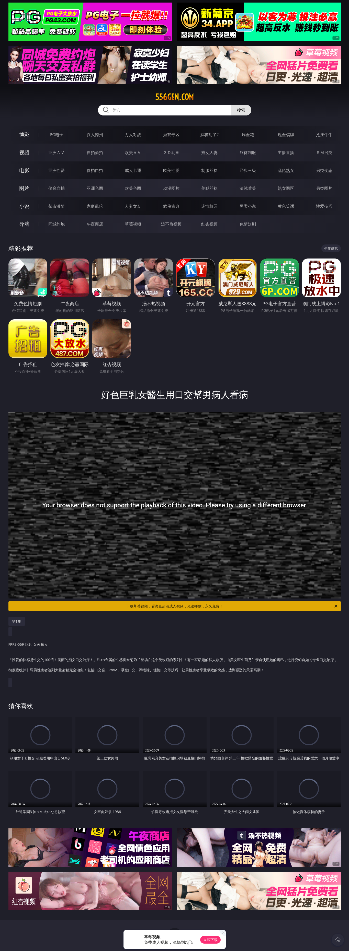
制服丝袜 (209, 170)
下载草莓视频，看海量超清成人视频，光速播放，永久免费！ (232, 606)
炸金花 (248, 134)
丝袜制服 (248, 152)
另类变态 (324, 170)
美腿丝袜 (209, 188)
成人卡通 (133, 170)
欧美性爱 (171, 170)
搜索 (241, 110)
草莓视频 (133, 224)
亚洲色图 (95, 188)
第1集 (16, 621)
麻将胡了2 (209, 134)
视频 (24, 152)
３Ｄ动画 (171, 152)
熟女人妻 (209, 152)
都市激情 (56, 206)
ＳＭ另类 (324, 152)
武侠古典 (171, 206)
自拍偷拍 (95, 152)
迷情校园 (209, 206)
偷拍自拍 (95, 170)
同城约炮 (56, 224)
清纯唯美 (248, 188)
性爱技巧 (324, 206)
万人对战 (133, 134)
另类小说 (248, 206)
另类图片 (324, 188)
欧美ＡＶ (133, 152)
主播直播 (286, 152)
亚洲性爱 (56, 170)
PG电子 (56, 134)
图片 (24, 188)
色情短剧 (248, 224)
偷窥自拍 (56, 188)
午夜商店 (95, 224)
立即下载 (210, 939)
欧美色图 (133, 188)
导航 (24, 223)
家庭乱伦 (95, 206)
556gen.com (174, 97)
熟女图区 (286, 188)
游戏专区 (171, 134)
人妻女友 (133, 206)
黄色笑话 (286, 206)
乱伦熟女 (286, 170)
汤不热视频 (171, 224)
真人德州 (95, 134)
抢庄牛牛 (324, 134)
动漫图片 (171, 188)
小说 (24, 206)
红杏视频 (209, 224)
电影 (24, 170)
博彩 (24, 134)
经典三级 (248, 170)
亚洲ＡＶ (56, 152)
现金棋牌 (286, 134)
